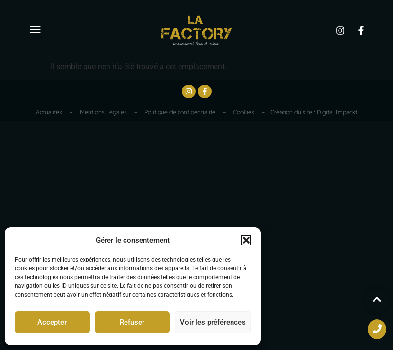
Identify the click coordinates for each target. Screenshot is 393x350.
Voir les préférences (213, 322)
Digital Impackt (337, 112)
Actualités (49, 112)
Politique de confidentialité (179, 112)
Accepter (52, 322)
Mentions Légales (103, 112)
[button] (246, 240)
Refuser (132, 322)
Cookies (243, 112)
